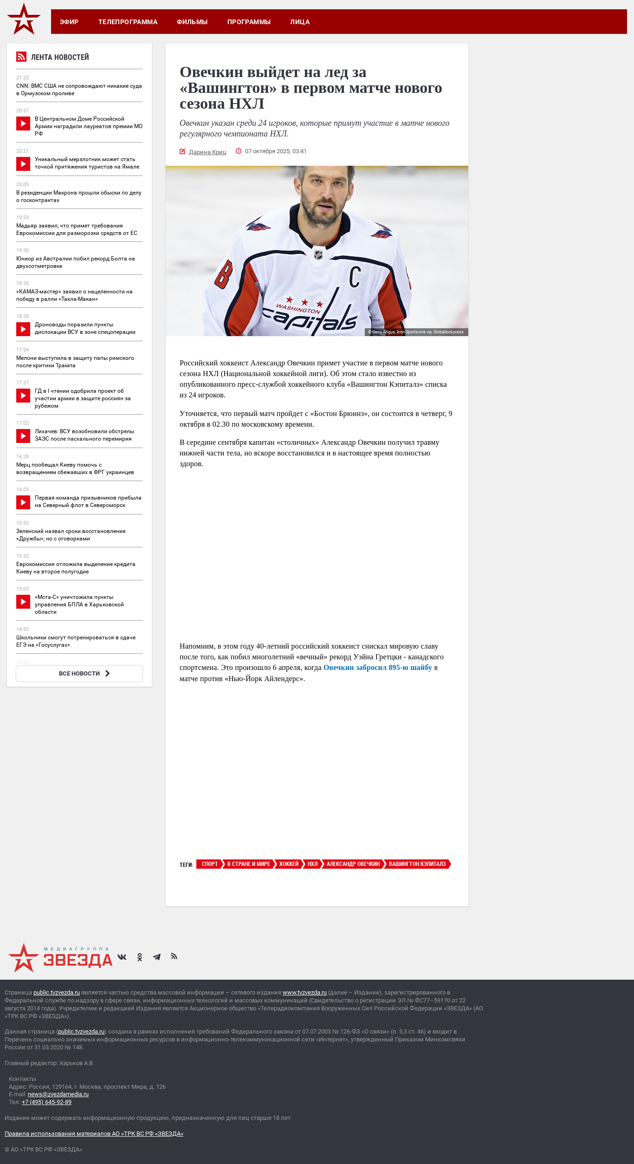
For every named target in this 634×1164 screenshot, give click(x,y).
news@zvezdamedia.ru (58, 1094)
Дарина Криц (207, 152)
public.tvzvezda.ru (56, 992)
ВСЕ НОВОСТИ (85, 673)
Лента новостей (52, 58)
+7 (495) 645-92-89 (46, 1102)
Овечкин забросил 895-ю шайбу (377, 667)
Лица (300, 22)
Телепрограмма (127, 22)
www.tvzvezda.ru (305, 992)
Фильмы (192, 22)
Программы (249, 22)
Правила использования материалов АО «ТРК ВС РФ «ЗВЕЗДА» (94, 1133)
